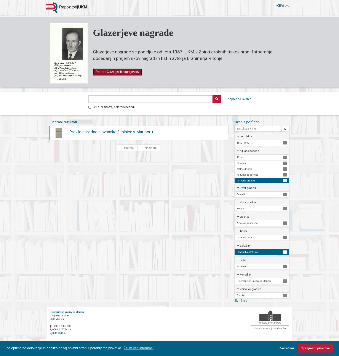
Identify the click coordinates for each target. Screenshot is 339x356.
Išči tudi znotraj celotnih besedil (111, 107)
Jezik (243, 260)
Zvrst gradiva (248, 187)
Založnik (245, 245)
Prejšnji (127, 148)
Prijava (283, 5)
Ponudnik (245, 274)
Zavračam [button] (286, 348)
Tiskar (243, 231)
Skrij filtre (240, 300)
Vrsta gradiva (248, 202)
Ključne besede (249, 150)
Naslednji (149, 148)
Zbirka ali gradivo (250, 289)
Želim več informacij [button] (139, 348)
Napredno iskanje (239, 99)
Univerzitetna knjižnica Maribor (67, 312)
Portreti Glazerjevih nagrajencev (117, 72)
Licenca (244, 216)
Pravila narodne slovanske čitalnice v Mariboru (111, 131)
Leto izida (246, 136)
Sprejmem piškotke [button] (315, 348)
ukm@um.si (59, 333)
